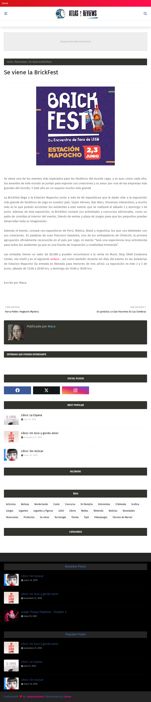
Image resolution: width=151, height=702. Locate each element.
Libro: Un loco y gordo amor (40, 433)
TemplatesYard (35, 696)
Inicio (10, 62)
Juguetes (23, 510)
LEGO (61, 510)
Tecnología (60, 517)
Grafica (135, 504)
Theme (67, 696)
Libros (72, 510)
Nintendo (98, 510)
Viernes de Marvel (122, 517)
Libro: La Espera (31, 415)
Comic (56, 504)
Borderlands (41, 504)
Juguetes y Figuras (43, 510)
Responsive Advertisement (75, 41)
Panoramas (21, 62)
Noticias (113, 510)
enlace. (55, 259)
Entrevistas (104, 504)
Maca (51, 326)
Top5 (86, 517)
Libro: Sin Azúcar (32, 451)
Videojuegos (100, 517)
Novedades (129, 510)
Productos (29, 517)
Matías (84, 510)
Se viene (44, 517)
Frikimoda (120, 504)
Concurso (70, 504)
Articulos (11, 504)
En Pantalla (87, 504)
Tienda (75, 517)
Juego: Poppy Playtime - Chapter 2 (43, 612)
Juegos (9, 510)
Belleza (25, 504)
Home (5, 3)
